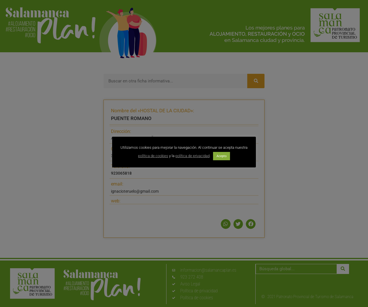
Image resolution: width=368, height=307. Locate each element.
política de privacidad (192, 156)
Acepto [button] (221, 156)
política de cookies (153, 156)
